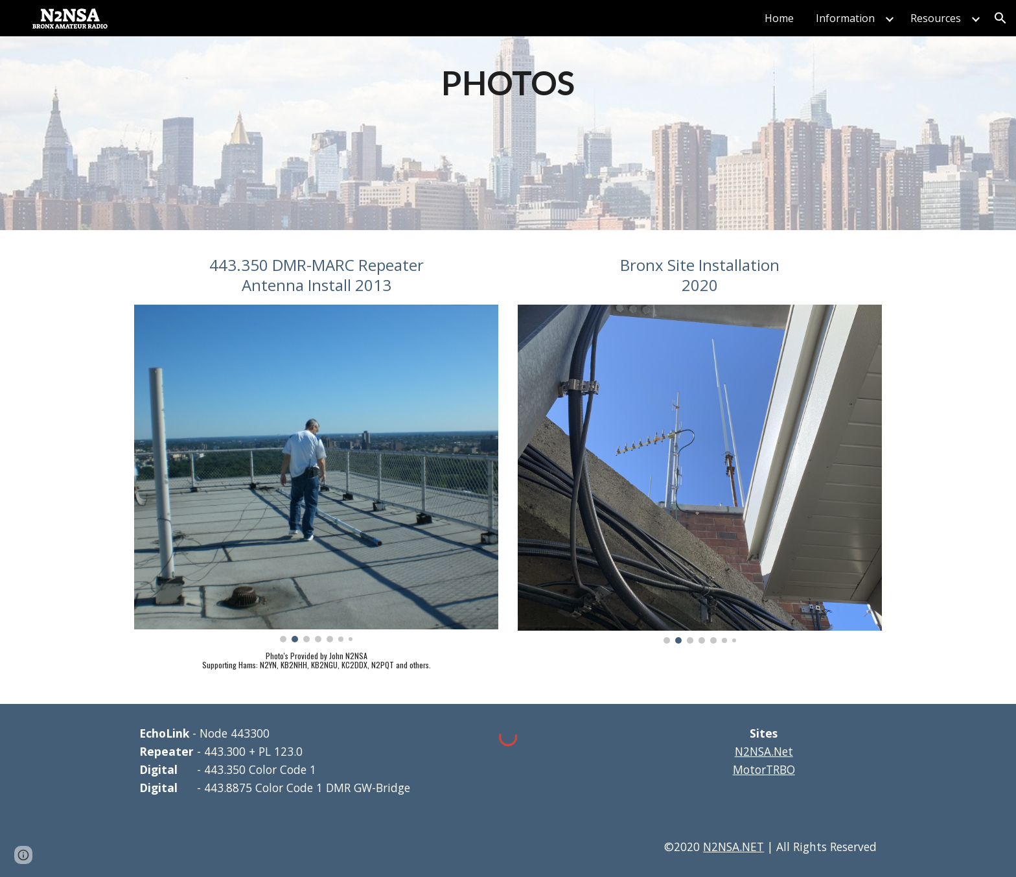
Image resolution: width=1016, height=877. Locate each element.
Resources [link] (935, 18)
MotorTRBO (764, 769)
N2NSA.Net (764, 751)
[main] (508, 82)
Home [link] (779, 18)
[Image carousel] (316, 473)
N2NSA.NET (733, 846)
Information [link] (845, 18)
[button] (1000, 18)
